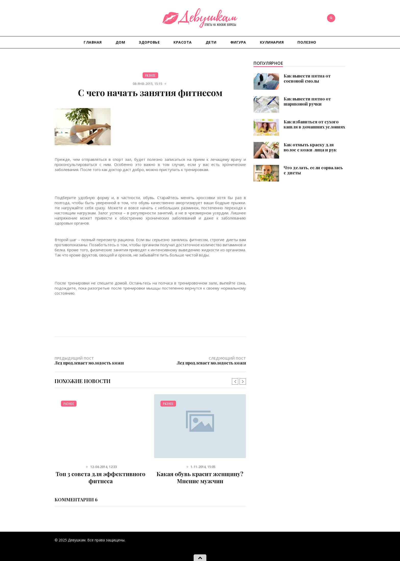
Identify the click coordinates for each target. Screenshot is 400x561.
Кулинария (272, 42)
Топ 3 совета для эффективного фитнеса (100, 477)
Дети (211, 42)
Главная (93, 42)
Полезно (306, 42)
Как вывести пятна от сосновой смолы (307, 78)
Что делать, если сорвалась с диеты (313, 170)
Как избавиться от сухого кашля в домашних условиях (314, 124)
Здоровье (149, 42)
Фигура (238, 42)
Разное (150, 75)
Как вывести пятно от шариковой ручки (307, 101)
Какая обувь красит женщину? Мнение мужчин (200, 477)
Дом (120, 42)
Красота (182, 42)
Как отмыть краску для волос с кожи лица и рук (310, 147)
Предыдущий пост (102, 360)
